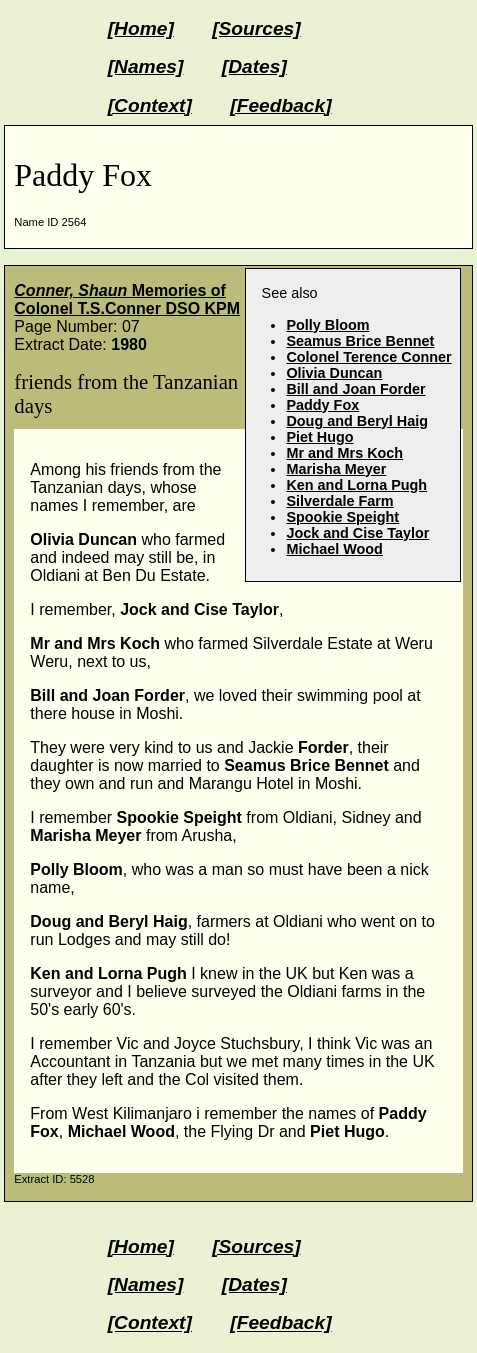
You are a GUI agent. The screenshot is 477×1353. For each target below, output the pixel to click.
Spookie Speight (342, 517)
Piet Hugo (319, 437)
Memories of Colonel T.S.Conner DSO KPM (127, 299)
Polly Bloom (327, 325)
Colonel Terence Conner (368, 357)
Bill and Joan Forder (355, 389)
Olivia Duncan (334, 373)
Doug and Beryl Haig (357, 421)
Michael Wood (334, 549)
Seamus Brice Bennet (360, 341)
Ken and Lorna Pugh (356, 485)
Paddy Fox (322, 405)
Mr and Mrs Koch (344, 453)
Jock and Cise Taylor (357, 533)
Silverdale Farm (339, 501)
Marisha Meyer (336, 469)
